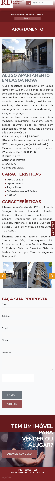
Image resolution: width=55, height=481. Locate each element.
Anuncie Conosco (19, 454)
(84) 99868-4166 (27, 470)
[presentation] (18, 378)
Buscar (27, 18)
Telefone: (6, 316)
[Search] (39, 3)
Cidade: (5, 340)
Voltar (12, 404)
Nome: (5, 304)
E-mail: (5, 328)
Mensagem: (7, 352)
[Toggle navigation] (51, 7)
